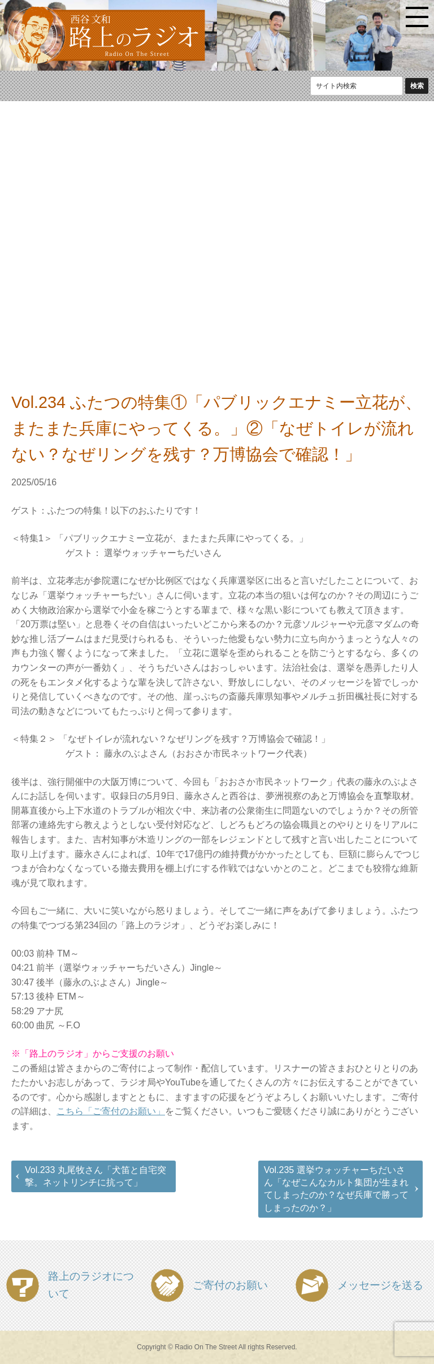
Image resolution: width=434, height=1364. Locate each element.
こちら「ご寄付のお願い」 (111, 1111)
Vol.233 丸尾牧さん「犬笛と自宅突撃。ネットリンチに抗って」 (95, 1176)
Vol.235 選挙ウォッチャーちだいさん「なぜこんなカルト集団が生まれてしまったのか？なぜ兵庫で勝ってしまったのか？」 (336, 1189)
